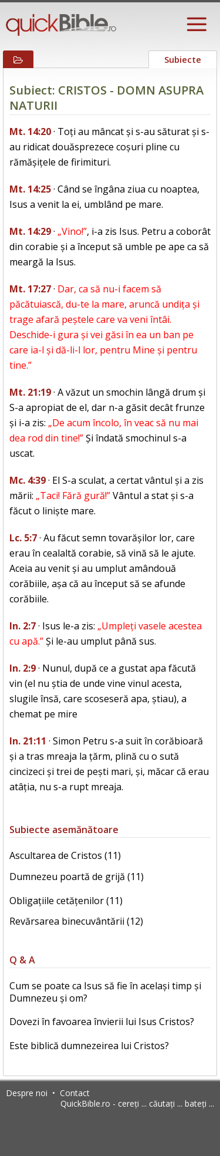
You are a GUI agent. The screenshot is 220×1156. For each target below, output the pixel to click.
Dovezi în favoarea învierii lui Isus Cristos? (101, 1021)
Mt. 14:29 (30, 231)
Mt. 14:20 (30, 131)
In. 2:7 (22, 625)
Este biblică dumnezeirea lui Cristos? (89, 1045)
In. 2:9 (22, 668)
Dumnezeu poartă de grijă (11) (76, 876)
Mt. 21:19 (30, 392)
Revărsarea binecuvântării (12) (76, 921)
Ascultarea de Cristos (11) (65, 855)
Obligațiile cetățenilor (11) (66, 900)
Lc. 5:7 (23, 537)
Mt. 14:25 (30, 189)
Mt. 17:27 (30, 288)
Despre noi (27, 1092)
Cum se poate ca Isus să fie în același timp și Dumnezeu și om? (105, 992)
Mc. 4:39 (27, 480)
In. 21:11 (27, 740)
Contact (75, 1092)
